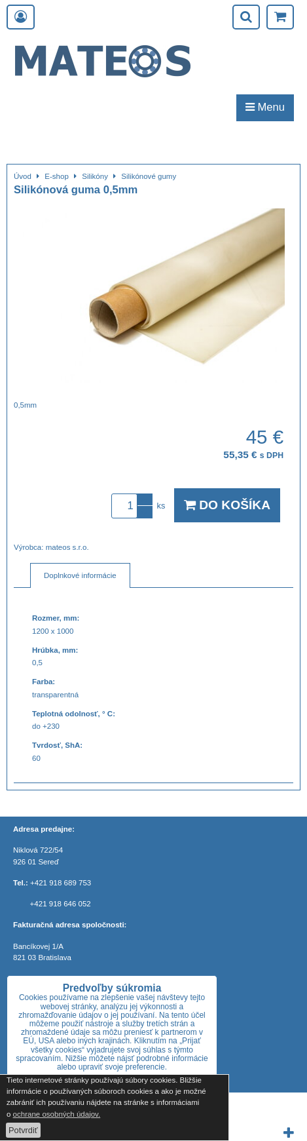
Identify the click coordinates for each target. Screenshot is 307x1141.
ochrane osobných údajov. (57, 1114)
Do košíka (227, 505)
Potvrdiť (23, 1130)
